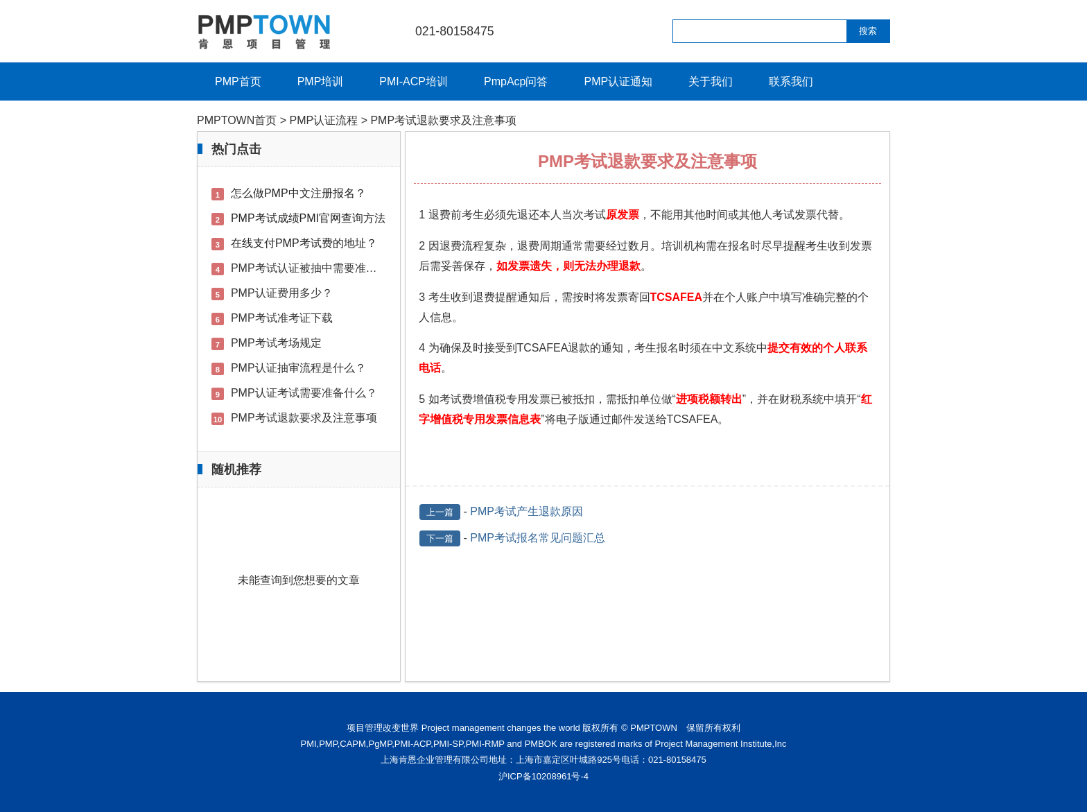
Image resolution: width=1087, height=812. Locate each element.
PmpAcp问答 (516, 81)
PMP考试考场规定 (276, 343)
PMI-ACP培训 (413, 81)
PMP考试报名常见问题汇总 (537, 538)
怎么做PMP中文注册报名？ (298, 193)
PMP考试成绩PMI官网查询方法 (308, 218)
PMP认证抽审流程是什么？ (298, 368)
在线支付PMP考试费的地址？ (304, 243)
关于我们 (710, 81)
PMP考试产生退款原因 (526, 511)
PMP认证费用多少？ (282, 293)
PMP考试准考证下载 (282, 318)
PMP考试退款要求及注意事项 (304, 418)
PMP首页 (238, 81)
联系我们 (791, 81)
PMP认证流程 (324, 120)
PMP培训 (320, 81)
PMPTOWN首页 (237, 120)
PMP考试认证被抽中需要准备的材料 (320, 268)
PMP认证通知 (618, 81)
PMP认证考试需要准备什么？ (304, 393)
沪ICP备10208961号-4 (543, 776)
